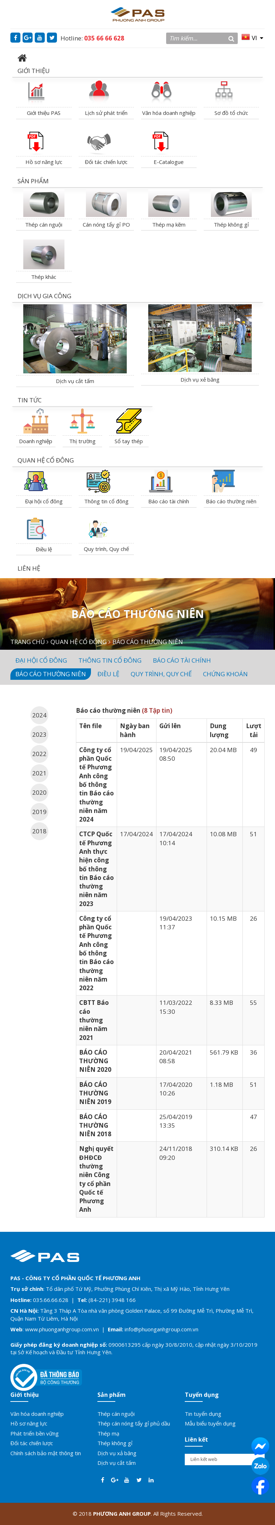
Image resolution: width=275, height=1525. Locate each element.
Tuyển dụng (202, 1395)
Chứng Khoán (225, 674)
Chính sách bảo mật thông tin (45, 1453)
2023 (39, 734)
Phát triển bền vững (34, 1433)
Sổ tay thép (129, 441)
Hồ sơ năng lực (43, 161)
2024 (39, 715)
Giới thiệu (24, 1395)
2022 (39, 754)
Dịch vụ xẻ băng (199, 379)
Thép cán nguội (43, 224)
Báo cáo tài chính (168, 501)
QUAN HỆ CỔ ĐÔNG (46, 460)
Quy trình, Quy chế (106, 548)
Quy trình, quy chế (161, 674)
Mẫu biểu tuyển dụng (210, 1423)
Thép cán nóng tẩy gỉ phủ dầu (133, 1423)
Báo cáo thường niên (231, 501)
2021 (39, 773)
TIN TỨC (30, 400)
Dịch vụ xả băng (116, 1453)
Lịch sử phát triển (106, 112)
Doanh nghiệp (35, 441)
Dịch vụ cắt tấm (75, 380)
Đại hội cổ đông (44, 501)
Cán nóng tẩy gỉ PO (106, 224)
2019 (39, 812)
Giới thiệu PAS (44, 112)
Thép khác (43, 276)
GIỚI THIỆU (34, 71)
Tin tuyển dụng (203, 1413)
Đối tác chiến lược (106, 161)
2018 (39, 831)
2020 (39, 792)
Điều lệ (44, 549)
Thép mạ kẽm (168, 224)
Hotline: (92, 38)
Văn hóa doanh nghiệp (169, 112)
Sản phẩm (111, 1395)
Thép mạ (108, 1433)
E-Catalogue (169, 161)
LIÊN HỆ (29, 568)
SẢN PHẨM (33, 181)
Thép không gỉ (231, 224)
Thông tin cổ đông (106, 501)
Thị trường (82, 441)
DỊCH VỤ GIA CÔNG (44, 296)
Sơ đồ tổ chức (231, 112)
